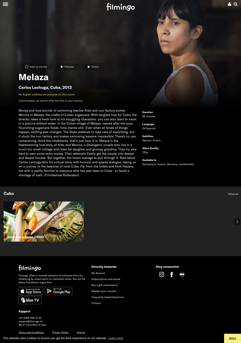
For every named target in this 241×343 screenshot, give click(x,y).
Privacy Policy (60, 332)
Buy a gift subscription (104, 285)
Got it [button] (232, 338)
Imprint (81, 332)
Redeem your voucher (103, 291)
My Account (98, 273)
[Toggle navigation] (5, 4)
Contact (96, 303)
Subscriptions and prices (105, 279)
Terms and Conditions (31, 332)
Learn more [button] (115, 338)
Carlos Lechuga (33, 87)
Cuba (55, 87)
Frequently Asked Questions (107, 297)
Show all (233, 194)
